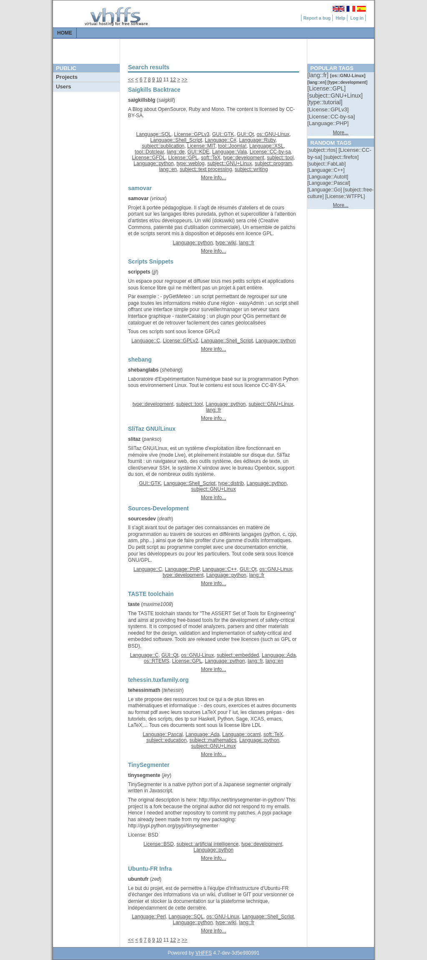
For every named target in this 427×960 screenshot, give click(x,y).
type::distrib (231, 483)
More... (340, 133)
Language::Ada (279, 655)
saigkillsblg (141, 100)
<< (131, 80)
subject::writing (251, 169)
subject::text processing (206, 169)
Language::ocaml (241, 734)
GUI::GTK (223, 134)
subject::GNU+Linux (229, 163)
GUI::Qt (245, 134)
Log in (357, 17)
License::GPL (183, 158)
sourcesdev (142, 519)
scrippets (139, 272)
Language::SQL (153, 134)
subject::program (273, 163)
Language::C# (220, 140)
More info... (213, 178)
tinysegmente (144, 775)
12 (173, 80)
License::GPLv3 (191, 134)
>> (184, 80)
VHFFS (204, 953)
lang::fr (246, 243)
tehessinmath (144, 690)
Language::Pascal (163, 734)
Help (340, 17)
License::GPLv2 (180, 341)
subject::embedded (238, 655)
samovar (138, 198)
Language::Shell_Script (176, 140)
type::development (243, 158)
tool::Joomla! (232, 146)
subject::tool (280, 158)
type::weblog (190, 163)
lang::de (176, 152)
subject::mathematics (212, 740)
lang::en (168, 169)
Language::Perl (149, 917)
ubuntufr (138, 879)
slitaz (134, 439)
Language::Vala (229, 152)
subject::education (166, 740)
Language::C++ (219, 569)
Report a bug (317, 17)
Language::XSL (266, 146)
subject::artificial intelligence (207, 844)
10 (159, 80)
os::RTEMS (156, 661)
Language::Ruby (257, 140)
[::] (318, 75)
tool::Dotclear (149, 152)
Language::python (153, 163)
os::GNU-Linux (272, 134)
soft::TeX (211, 158)
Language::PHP (182, 569)
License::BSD (158, 844)
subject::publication (163, 146)
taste (134, 604)
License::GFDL (149, 158)
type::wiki (226, 243)
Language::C (145, 341)
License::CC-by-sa (270, 152)
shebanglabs (143, 370)
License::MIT (201, 146)
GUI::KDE (198, 152)
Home (64, 33)
